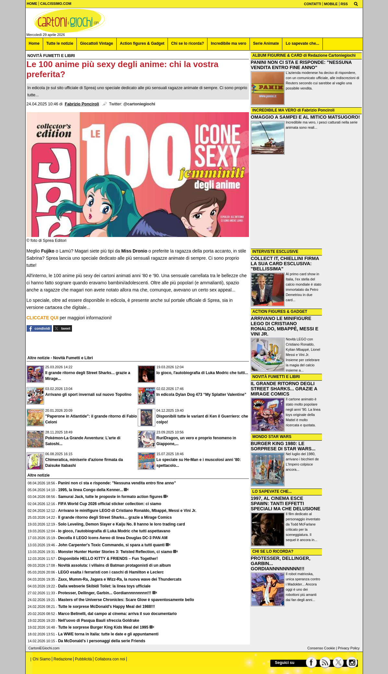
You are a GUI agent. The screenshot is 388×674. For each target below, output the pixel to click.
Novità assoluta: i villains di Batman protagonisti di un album (114, 565)
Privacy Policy (348, 648)
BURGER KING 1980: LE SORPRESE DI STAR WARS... (283, 446)
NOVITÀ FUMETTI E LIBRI (276, 376)
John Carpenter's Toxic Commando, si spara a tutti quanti (111, 545)
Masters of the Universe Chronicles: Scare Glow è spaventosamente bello (126, 599)
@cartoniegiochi (139, 104)
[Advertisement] (306, 202)
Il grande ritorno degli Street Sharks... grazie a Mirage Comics (115, 517)
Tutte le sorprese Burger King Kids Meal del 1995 (103, 627)
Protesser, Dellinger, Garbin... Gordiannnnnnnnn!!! (104, 593)
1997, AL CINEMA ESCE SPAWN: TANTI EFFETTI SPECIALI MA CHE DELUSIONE (286, 503)
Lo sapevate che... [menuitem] (302, 43)
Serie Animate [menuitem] (266, 43)
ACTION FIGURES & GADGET (280, 311)
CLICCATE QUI (43, 317)
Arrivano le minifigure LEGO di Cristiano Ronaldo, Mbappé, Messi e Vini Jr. (127, 510)
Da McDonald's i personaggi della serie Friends (101, 641)
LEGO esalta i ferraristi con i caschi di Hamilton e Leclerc (111, 572)
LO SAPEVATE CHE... (272, 491)
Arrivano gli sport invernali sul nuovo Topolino (88, 394)
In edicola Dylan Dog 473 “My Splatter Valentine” (201, 394)
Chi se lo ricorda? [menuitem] (187, 43)
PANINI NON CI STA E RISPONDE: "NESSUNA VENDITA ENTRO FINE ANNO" (301, 65)
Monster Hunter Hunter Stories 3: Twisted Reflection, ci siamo (115, 552)
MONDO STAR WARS (272, 436)
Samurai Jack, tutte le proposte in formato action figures (110, 496)
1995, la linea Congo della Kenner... (90, 490)
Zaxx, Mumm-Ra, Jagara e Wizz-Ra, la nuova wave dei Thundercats (120, 579)
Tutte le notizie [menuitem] (59, 43)
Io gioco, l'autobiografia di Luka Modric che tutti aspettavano (114, 531)
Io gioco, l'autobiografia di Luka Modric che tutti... (202, 373)
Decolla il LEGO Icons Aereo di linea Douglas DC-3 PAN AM (113, 538)
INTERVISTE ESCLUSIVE (276, 251)
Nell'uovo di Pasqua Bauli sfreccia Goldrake (98, 620)
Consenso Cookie (321, 648)
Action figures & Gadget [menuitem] (142, 43)
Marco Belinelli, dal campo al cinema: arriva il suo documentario (117, 613)
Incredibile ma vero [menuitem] (228, 43)
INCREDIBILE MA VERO (275, 110)
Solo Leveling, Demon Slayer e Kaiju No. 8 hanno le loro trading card (121, 524)
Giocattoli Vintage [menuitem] (96, 43)
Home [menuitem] (34, 43)
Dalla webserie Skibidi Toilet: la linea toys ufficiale (104, 586)
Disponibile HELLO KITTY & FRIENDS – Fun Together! (108, 558)
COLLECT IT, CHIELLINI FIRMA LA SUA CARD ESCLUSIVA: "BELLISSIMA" (285, 263)
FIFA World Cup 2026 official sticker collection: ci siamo (109, 504)
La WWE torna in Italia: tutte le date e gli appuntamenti (108, 634)
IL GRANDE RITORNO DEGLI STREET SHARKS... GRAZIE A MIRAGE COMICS (284, 388)
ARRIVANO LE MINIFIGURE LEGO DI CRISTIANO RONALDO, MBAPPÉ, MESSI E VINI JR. (285, 326)
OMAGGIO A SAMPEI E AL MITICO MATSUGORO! (305, 117)
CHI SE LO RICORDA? (273, 551)
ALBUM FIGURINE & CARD (277, 55)
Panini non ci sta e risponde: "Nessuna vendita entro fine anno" (117, 483)
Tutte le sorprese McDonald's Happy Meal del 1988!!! (106, 606)
